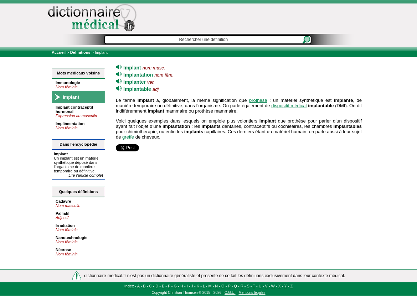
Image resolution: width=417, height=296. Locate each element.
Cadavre (63, 201)
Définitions (80, 52)
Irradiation (65, 225)
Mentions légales (251, 293)
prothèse (258, 100)
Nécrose (63, 250)
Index (129, 286)
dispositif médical (289, 105)
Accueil (59, 52)
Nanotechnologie (71, 237)
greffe (128, 137)
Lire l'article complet (85, 175)
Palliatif (63, 213)
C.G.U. (230, 293)
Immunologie (68, 83)
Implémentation (70, 123)
